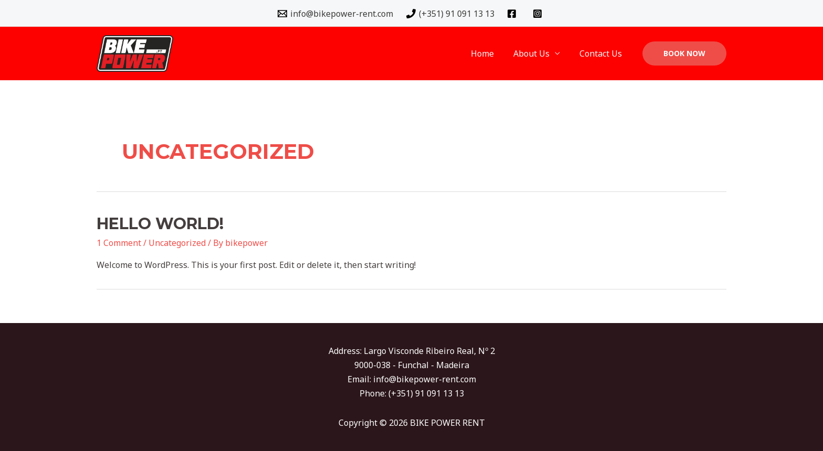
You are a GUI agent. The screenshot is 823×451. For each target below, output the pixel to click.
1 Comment (119, 243)
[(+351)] (450, 13)
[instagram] (539, 13)
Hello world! (160, 223)
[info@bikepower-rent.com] (335, 13)
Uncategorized (177, 243)
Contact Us (602, 53)
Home (489, 53)
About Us (536, 53)
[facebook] (513, 13)
